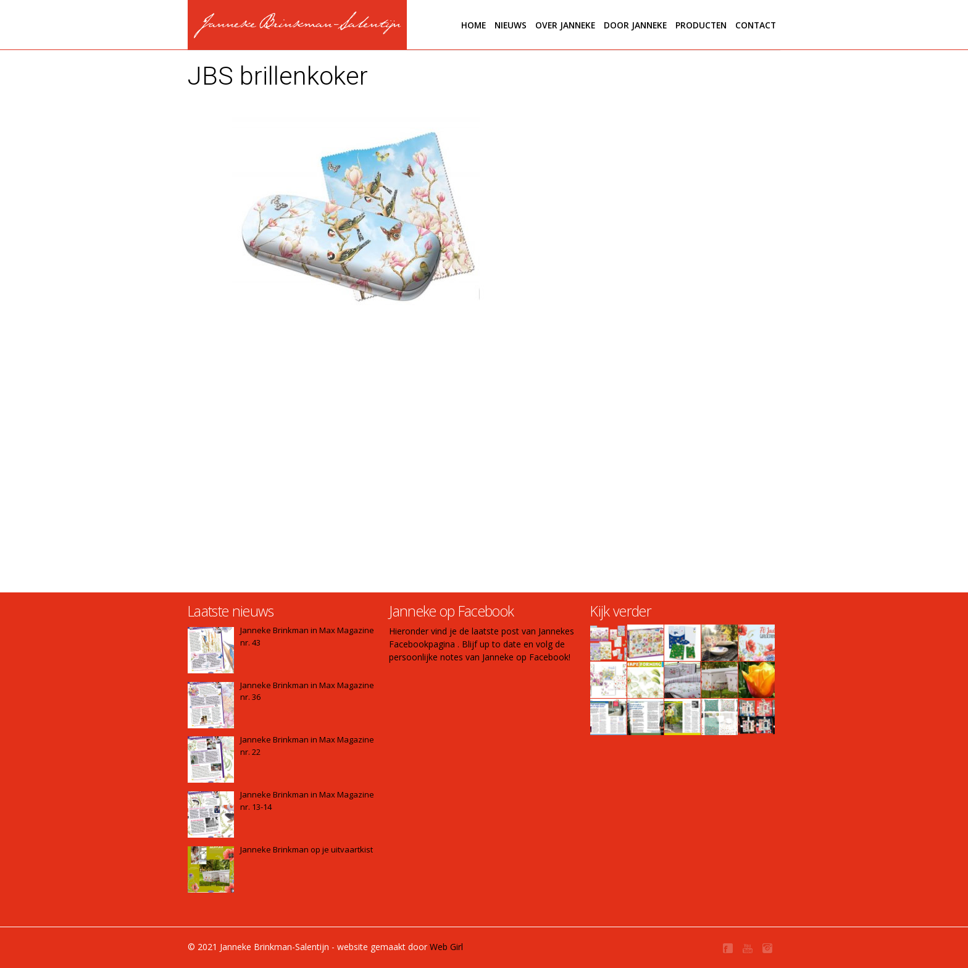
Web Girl (446, 947)
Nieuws (510, 25)
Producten (701, 25)
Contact (755, 25)
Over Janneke (565, 25)
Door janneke (635, 25)
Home (473, 25)
